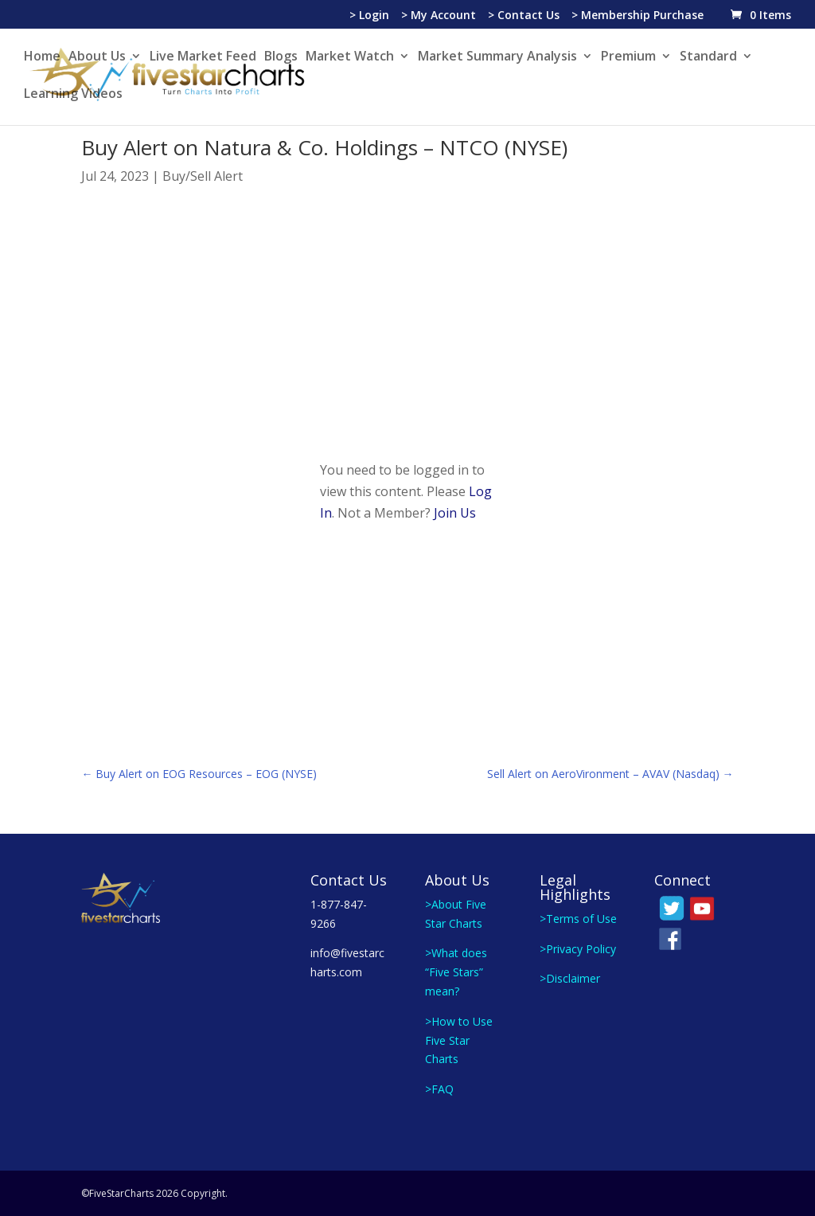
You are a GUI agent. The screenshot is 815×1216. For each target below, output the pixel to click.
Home (42, 57)
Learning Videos (73, 95)
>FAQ (439, 1089)
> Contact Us (524, 16)
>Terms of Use (578, 918)
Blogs (281, 57)
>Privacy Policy (578, 948)
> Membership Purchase (637, 16)
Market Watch (350, 57)
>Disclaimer (570, 978)
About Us (97, 57)
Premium (628, 57)
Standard (708, 57)
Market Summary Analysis (497, 57)
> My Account (438, 16)
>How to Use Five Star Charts (459, 1040)
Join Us (455, 513)
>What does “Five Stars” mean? (456, 972)
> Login (369, 16)
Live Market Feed (203, 57)
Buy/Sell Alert (202, 176)
